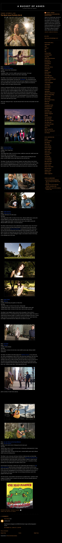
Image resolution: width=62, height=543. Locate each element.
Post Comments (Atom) (12, 535)
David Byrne (47, 68)
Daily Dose (47, 65)
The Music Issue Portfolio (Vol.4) (11, 15)
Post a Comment (4, 530)
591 (45, 49)
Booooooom (47, 60)
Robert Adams (48, 165)
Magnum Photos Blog (49, 94)
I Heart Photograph (49, 82)
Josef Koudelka (48, 158)
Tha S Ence (6, 518)
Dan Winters (47, 142)
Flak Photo (47, 73)
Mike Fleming (47, 96)
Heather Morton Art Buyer (50, 79)
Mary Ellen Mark (48, 161)
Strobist (46, 115)
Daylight (46, 70)
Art (5, 511)
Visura (46, 127)
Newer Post (3, 533)
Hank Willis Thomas (49, 77)
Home (20, 533)
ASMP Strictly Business (50, 58)
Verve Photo (47, 125)
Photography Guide (49, 105)
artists (9, 511)
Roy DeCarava (48, 168)
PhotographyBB (48, 108)
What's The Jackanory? (50, 131)
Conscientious (48, 63)
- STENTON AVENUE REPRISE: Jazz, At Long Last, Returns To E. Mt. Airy (52, 182)
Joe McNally (47, 84)
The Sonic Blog (48, 118)
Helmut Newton (48, 152)
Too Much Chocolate (49, 124)
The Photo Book (48, 117)
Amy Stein (47, 56)
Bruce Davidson (48, 140)
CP (11, 511)
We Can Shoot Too (49, 129)
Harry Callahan (48, 149)
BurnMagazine (48, 61)
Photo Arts (47, 103)
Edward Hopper (48, 147)
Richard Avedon (48, 163)
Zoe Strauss (47, 132)
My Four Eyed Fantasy (50, 99)
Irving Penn (47, 154)
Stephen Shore (48, 170)
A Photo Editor (48, 53)
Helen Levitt (47, 151)
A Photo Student (48, 55)
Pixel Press (47, 110)
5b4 (45, 51)
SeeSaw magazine (49, 113)
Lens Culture (47, 87)
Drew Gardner (48, 72)
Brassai (46, 139)
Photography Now (48, 106)
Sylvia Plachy (47, 171)
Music (14, 511)
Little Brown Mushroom (50, 92)
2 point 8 (46, 48)
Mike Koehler (47, 98)
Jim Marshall (47, 156)
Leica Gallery (47, 86)
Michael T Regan (50, 12)
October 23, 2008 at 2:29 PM (12, 527)
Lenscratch (47, 89)
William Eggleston (48, 173)
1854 (46, 46)
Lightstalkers (47, 91)
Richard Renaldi (48, 112)
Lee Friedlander (48, 159)
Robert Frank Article (49, 166)
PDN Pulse (47, 101)
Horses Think (47, 80)
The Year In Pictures (49, 120)
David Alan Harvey (49, 67)
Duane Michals (48, 146)
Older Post (36, 533)
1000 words (47, 44)
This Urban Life (48, 122)
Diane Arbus (47, 144)
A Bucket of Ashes (31, 6)
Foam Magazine (48, 75)
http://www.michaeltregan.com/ (51, 38)
